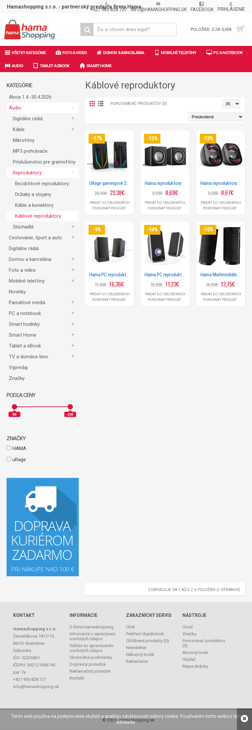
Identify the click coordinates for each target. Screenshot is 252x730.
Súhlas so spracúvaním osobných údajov (92, 648)
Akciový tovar (195, 652)
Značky (17, 378)
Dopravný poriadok (88, 664)
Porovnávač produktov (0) (139, 103)
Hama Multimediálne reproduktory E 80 (221, 275)
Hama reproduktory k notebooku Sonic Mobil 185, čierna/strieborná (166, 183)
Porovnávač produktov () (203, 643)
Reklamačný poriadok (90, 671)
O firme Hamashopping (92, 626)
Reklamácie (137, 661)
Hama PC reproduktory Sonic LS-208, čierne (110, 275)
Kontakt (77, 678)
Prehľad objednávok (145, 633)
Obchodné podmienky (91, 657)
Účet (130, 626)
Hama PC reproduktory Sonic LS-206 (166, 275)
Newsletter (136, 647)
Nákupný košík (140, 654)
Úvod (187, 626)
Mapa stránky (195, 666)
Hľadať (189, 659)
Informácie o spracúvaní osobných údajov (92, 636)
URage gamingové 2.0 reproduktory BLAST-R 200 (110, 183)
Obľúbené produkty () (147, 640)
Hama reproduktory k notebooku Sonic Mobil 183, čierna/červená (221, 183)
